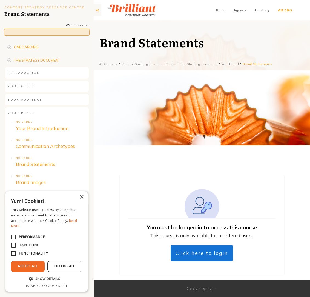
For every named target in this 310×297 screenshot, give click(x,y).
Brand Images (31, 182)
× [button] (81, 197)
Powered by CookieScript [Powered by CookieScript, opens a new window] (46, 286)
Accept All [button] (28, 266)
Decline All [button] (64, 266)
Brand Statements (35, 164)
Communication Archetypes (45, 146)
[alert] (46, 241)
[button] (46, 278)
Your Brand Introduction (42, 128)
